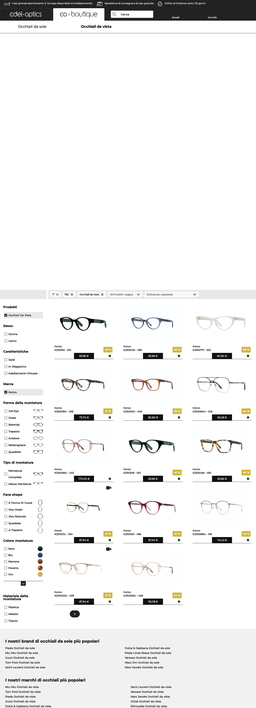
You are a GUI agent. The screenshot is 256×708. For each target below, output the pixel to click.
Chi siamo (10, 606)
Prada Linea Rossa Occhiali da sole (148, 458)
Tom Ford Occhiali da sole (22, 468)
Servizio (92, 606)
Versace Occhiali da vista (147, 497)
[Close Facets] (23, 100)
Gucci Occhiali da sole (20, 463)
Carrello (212, 17)
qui (111, 559)
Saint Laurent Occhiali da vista (151, 492)
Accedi (175, 17)
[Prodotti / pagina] (125, 100)
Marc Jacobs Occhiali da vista (150, 502)
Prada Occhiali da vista (20, 502)
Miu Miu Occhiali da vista (22, 492)
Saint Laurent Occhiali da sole (25, 473)
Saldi (9, 165)
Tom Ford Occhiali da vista (23, 497)
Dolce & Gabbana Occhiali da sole (147, 454)
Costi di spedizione (99, 617)
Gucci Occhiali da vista (20, 507)
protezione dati (43, 688)
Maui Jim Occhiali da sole (142, 468)
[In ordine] (171, 100)
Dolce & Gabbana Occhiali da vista (28, 512)
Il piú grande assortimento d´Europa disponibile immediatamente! (52, 3)
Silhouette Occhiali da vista (149, 512)
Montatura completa (23, 280)
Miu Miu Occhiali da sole (21, 458)
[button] (25, 14)
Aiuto (174, 606)
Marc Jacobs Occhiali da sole (144, 473)
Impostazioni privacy (17, 612)
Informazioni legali (67, 688)
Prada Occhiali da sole (20, 454)
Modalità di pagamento (102, 612)
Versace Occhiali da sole (141, 463)
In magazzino (15, 172)
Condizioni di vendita (17, 688)
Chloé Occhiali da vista (146, 507)
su (250, 688)
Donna (10, 139)
